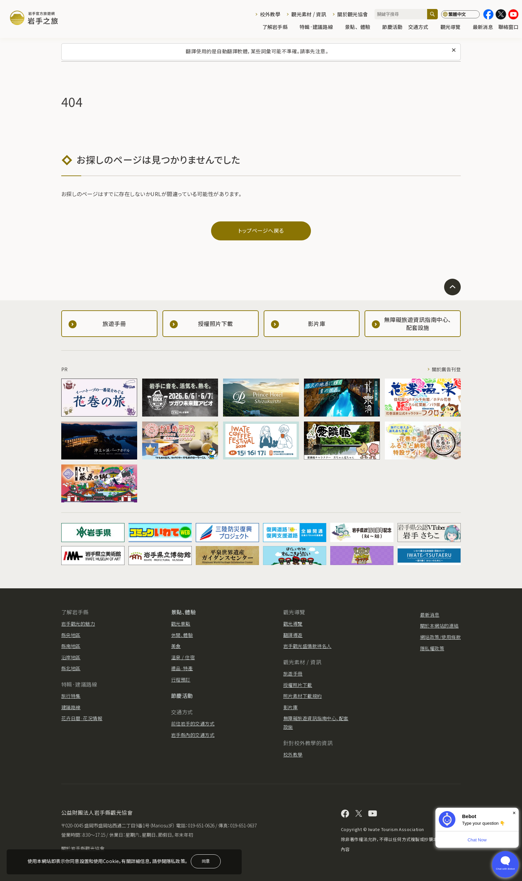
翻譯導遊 (293, 635)
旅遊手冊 (293, 673)
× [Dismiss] (514, 813)
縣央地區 (71, 635)
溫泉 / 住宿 (183, 657)
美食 (176, 646)
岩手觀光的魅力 (78, 623)
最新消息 (483, 27)
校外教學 (270, 14)
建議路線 (71, 707)
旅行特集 (71, 696)
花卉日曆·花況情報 (81, 718)
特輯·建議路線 (320, 27)
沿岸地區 (71, 657)
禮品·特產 (182, 668)
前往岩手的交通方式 (192, 723)
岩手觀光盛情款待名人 (307, 646)
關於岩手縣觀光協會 (83, 848)
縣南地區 (71, 646)
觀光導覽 (453, 27)
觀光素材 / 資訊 (308, 14)
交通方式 (421, 27)
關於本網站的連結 (439, 625)
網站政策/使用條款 (440, 637)
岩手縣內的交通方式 (192, 735)
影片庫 (290, 707)
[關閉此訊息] (453, 50)
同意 (206, 861)
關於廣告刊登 (446, 369)
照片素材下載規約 (302, 696)
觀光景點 (180, 623)
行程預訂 (180, 679)
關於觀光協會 (352, 14)
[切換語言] (460, 14)
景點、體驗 (361, 27)
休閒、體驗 (182, 635)
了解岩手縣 (278, 27)
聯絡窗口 (508, 27)
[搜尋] (432, 14)
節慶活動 (392, 27)
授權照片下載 (297, 685)
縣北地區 (71, 668)
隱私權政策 (432, 648)
